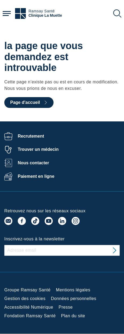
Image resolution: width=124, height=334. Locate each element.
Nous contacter (33, 163)
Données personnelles (73, 298)
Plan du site (73, 315)
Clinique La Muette (45, 15)
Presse (66, 307)
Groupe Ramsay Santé (27, 290)
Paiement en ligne (36, 176)
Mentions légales (73, 290)
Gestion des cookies (24, 298)
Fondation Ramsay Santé (30, 315)
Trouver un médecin (38, 149)
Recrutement (31, 136)
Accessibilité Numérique (28, 307)
